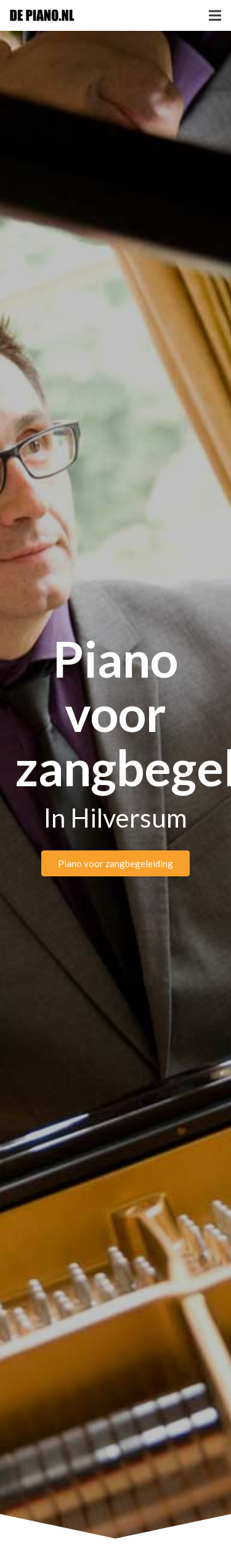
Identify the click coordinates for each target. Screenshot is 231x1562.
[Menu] (215, 15)
